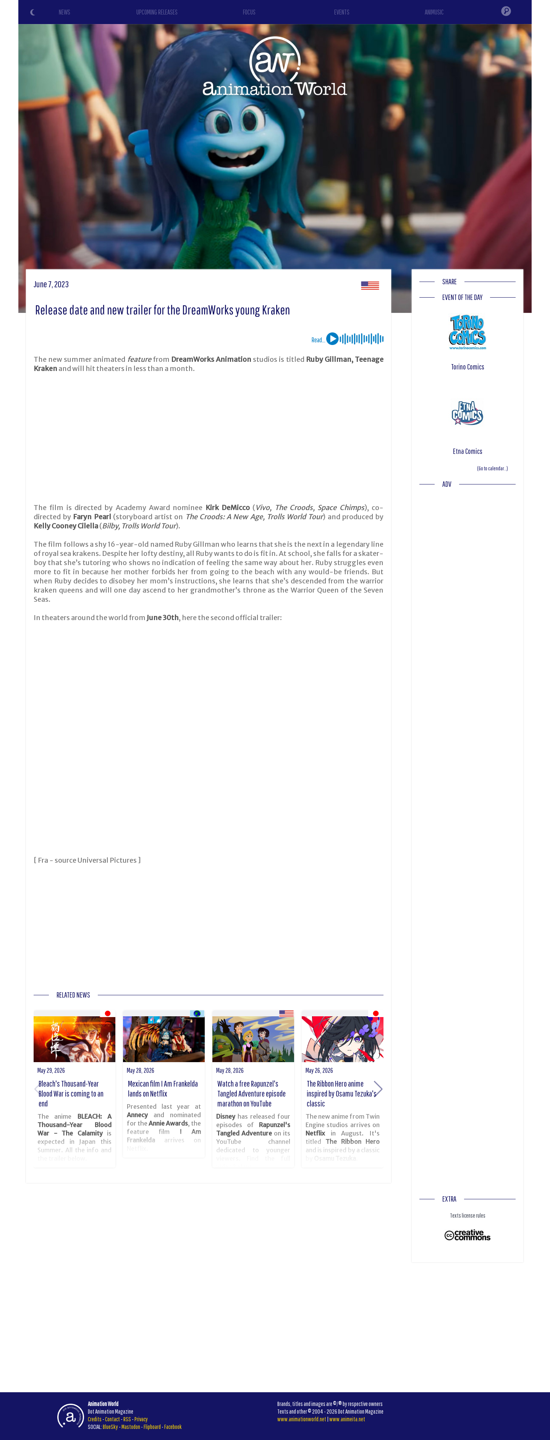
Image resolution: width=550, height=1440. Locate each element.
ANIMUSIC (434, 12)
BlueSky (110, 1426)
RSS (127, 1419)
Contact (112, 1419)
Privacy (141, 1419)
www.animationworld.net (301, 1419)
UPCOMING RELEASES (157, 12)
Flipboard (152, 1426)
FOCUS (249, 12)
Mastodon (130, 1426)
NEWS (64, 12)
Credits (95, 1419)
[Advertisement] (208, 438)
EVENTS (341, 12)
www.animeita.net (347, 1419)
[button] (378, 1089)
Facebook (173, 1426)
